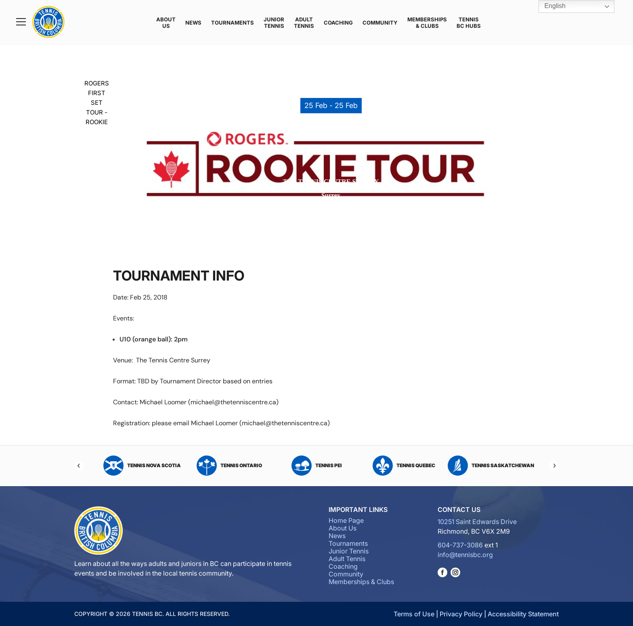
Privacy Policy (461, 614)
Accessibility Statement (523, 614)
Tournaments (232, 22)
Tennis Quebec (404, 465)
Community (380, 22)
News (193, 22)
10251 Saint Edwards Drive (477, 522)
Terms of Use (414, 614)
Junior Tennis (274, 22)
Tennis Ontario (229, 465)
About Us (166, 22)
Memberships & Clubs (427, 22)
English (549, 6)
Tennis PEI (316, 465)
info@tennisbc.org (465, 555)
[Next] (554, 465)
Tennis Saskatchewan (491, 465)
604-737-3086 (460, 545)
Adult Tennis (304, 22)
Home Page (346, 520)
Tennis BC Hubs (469, 22)
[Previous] (79, 465)
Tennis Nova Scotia (142, 465)
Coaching (338, 22)
